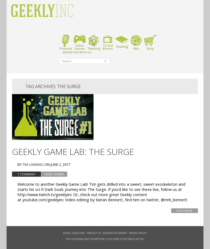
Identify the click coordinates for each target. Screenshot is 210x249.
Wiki (136, 42)
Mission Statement (115, 233)
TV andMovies (108, 42)
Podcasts (65, 42)
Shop (150, 42)
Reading (122, 41)
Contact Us (94, 233)
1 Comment (27, 174)
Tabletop (94, 42)
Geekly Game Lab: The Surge (73, 151)
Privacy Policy (138, 233)
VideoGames (80, 42)
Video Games (54, 174)
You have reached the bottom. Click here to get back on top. (105, 239)
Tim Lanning (33, 164)
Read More (184, 210)
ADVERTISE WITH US (77, 52)
